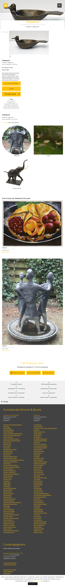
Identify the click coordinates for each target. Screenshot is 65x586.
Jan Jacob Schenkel (8, 513)
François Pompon (38, 500)
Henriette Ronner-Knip (9, 499)
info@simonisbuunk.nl (17, 373)
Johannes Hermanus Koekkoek (11, 467)
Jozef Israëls (6, 448)
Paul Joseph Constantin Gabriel (11, 440)
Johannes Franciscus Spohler (11, 515)
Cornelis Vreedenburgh (40, 522)
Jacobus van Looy (38, 492)
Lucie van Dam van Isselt (40, 446)
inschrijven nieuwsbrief (10, 563)
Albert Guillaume (38, 460)
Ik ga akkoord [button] (32, 583)
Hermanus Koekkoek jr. (9, 472)
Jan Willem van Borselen (40, 439)
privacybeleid (37, 581)
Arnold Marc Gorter (39, 458)
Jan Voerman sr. (38, 520)
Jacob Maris (6, 481)
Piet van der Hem (38, 472)
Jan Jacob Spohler (8, 516)
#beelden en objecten (11, 105)
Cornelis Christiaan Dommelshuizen (12, 433)
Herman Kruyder (38, 481)
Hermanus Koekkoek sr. (9, 470)
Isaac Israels (37, 476)
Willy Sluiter (37, 506)
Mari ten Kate (7, 455)
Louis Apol (6, 426)
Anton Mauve (7, 486)
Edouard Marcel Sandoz (40, 504)
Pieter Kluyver (7, 463)
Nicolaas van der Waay (40, 523)
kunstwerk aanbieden (9, 564)
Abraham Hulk (7, 444)
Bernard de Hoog (38, 470)
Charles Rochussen (8, 493)
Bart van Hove (7, 442)
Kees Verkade (37, 516)
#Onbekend (11, 102)
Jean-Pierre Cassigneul (40, 444)
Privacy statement (8, 571)
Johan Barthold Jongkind (9, 449)
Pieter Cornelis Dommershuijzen (11, 435)
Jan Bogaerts (37, 437)
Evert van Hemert (38, 465)
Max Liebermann (38, 483)
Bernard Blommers (8, 432)
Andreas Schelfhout (8, 509)
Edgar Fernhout (38, 453)
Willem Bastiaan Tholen (40, 513)
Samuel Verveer (7, 529)
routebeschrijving (48, 373)
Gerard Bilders (7, 428)
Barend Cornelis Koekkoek (10, 465)
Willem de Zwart (38, 532)
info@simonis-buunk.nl (9, 558)
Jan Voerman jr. (38, 518)
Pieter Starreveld (38, 511)
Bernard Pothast (7, 490)
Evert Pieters (37, 499)
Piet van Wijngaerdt (39, 525)
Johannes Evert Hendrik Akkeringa (12, 425)
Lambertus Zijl (37, 530)
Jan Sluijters (37, 507)
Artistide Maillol (38, 485)
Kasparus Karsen (7, 451)
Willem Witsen (38, 527)
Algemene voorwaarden (9, 570)
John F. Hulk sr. (7, 446)
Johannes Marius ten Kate (10, 456)
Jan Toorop (37, 515)
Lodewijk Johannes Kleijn (10, 458)
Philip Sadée (6, 506)
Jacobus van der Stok (9, 522)
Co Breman (37, 442)
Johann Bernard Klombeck (10, 462)
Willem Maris (6, 485)
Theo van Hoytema (39, 474)
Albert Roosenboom (8, 500)
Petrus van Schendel (9, 511)
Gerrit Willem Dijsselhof (40, 448)
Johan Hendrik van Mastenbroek (42, 495)
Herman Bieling (38, 433)
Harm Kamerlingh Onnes (40, 478)
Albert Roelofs (7, 495)
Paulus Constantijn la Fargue (11, 439)
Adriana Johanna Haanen (40, 462)
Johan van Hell (38, 467)
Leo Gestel (37, 456)
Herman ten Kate (8, 453)
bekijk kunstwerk (6, 252)
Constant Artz (37, 425)
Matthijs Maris (7, 483)
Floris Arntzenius (38, 426)
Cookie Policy (6, 573)
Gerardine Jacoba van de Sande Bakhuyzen (45, 428)
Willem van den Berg (39, 432)
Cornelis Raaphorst (39, 502)
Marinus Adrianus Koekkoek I (11, 474)
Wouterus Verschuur (9, 525)
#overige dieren (14, 107)
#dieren (6, 107)
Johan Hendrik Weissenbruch (11, 530)
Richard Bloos (37, 435)
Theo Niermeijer (38, 490)
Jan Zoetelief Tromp (8, 532)
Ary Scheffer (6, 507)
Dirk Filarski (37, 455)
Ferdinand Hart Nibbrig (40, 463)
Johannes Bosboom (8, 430)
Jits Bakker (36, 430)
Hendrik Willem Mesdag (9, 488)
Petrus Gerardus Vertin (9, 527)
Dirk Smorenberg (38, 509)
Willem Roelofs (7, 497)
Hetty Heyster (37, 469)
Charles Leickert (7, 478)
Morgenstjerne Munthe (40, 497)
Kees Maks (37, 486)
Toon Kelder (37, 479)
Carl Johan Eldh (38, 449)
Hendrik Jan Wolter (39, 529)
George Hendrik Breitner (40, 440)
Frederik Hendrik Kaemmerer (41, 493)
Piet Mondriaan (38, 488)
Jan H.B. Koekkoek (8, 469)
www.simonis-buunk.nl (9, 557)
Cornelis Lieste (7, 479)
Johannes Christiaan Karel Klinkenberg (13, 460)
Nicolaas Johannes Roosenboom (12, 502)
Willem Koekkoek (8, 476)
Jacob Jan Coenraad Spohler (11, 518)
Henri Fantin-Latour (39, 451)
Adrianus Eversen (8, 437)
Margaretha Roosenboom (10, 504)
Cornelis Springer (8, 520)
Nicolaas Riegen (7, 492)
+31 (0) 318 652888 (11, 83)
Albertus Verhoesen (8, 523)
